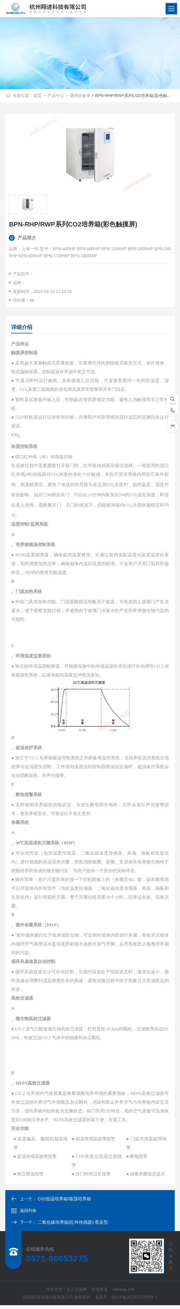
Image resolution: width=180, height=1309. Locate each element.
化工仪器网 (76, 1293)
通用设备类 (80, 97)
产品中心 (56, 97)
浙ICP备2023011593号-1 (134, 1300)
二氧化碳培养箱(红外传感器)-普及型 (73, 1225)
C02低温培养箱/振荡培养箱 (64, 1202)
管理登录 (99, 1293)
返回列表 (23, 1214)
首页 (37, 97)
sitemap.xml (123, 1293)
